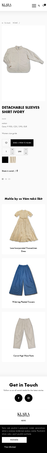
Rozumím (14, 440)
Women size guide (9, 133)
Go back (7, 23)
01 (3, 179)
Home (15, 23)
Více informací (10, 447)
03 (9, 179)
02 (6, 179)
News (23, 421)
